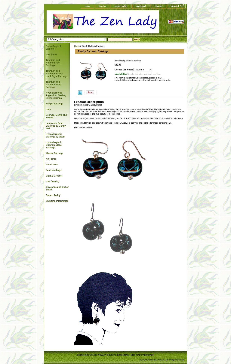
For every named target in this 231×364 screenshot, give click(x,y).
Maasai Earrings (54, 153)
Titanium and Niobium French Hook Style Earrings (56, 74)
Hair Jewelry (52, 181)
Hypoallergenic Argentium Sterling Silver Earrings (56, 95)
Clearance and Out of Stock (57, 188)
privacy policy (121, 6)
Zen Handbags (53, 170)
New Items (51, 54)
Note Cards (52, 164)
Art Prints (51, 159)
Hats (48, 109)
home (87, 6)
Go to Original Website (53, 47)
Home (77, 46)
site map (158, 6)
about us (102, 6)
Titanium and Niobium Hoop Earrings (53, 84)
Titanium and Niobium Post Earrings (53, 63)
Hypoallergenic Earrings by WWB (55, 135)
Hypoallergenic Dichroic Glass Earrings (54, 145)
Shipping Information (57, 201)
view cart (175, 6)
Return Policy (53, 195)
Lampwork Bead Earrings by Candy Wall (56, 126)
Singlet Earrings (54, 103)
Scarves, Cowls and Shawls (56, 116)
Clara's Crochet (54, 175)
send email (141, 6)
